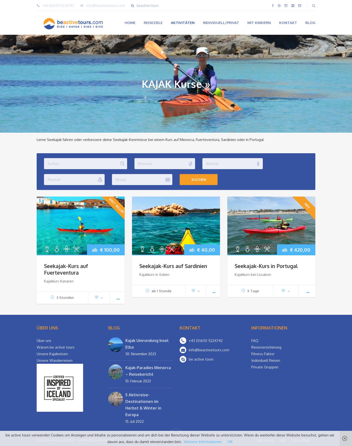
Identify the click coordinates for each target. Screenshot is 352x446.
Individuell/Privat (221, 22)
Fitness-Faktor (263, 354)
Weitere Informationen (203, 441)
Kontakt (288, 22)
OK (230, 441)
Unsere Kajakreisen (52, 354)
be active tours (201, 359)
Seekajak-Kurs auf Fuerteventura (66, 269)
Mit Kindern (259, 22)
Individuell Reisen (265, 360)
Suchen (198, 179)
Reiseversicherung (266, 347)
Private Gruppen (264, 367)
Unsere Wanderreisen (55, 360)
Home (130, 22)
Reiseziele (153, 22)
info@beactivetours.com (105, 5)
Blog (310, 22)
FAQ (254, 340)
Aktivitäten (183, 22)
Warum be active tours (56, 347)
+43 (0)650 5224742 (58, 5)
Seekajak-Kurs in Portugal (266, 266)
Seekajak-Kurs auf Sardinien (173, 266)
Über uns (44, 340)
